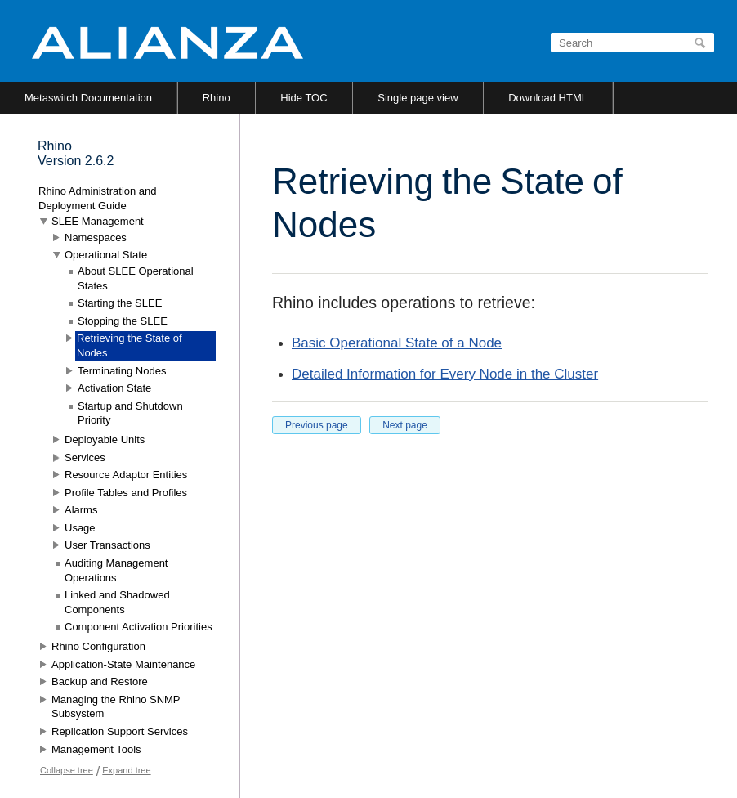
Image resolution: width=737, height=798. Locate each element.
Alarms (81, 510)
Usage (80, 528)
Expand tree (126, 770)
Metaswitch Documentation (88, 98)
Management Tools (96, 749)
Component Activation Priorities (138, 627)
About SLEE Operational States (136, 278)
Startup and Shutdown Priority (130, 413)
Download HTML (547, 98)
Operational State (106, 255)
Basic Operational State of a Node (397, 343)
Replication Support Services (119, 731)
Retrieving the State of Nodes (129, 345)
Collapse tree (66, 770)
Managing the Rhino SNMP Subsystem (115, 706)
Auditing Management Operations (116, 570)
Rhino (216, 98)
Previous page (316, 425)
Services (85, 457)
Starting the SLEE (120, 303)
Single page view (417, 98)
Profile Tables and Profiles (126, 492)
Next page (404, 425)
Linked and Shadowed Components (117, 602)
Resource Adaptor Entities (126, 474)
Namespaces (96, 237)
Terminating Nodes (122, 371)
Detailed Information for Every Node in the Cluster (445, 374)
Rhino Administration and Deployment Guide (97, 198)
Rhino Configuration (98, 646)
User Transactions (107, 545)
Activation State (114, 388)
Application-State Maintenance (123, 664)
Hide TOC (303, 98)
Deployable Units (105, 439)
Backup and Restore (99, 681)
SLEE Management (97, 221)
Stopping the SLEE (123, 321)
